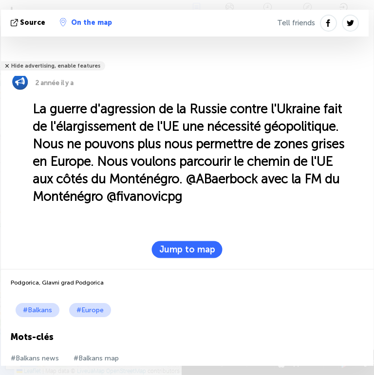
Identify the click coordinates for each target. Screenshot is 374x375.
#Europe (90, 310)
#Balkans (37, 310)
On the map (86, 22)
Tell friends (296, 22)
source (29, 22)
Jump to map (187, 249)
